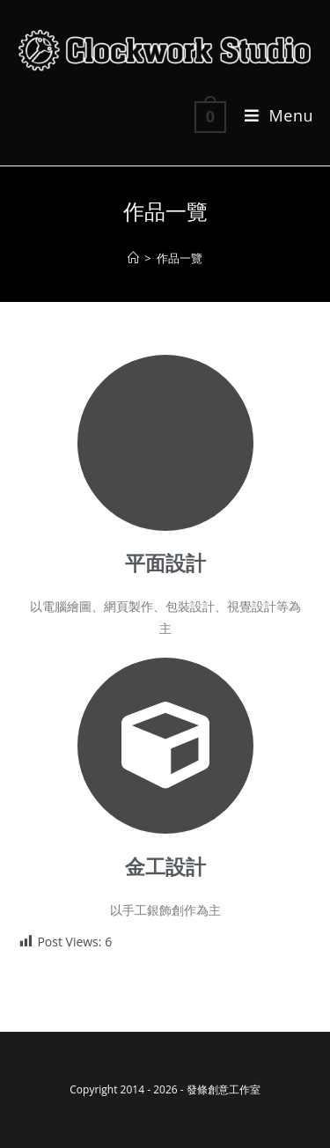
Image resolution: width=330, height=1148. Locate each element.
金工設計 (165, 867)
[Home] (133, 258)
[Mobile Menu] (272, 115)
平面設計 (165, 564)
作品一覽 (179, 258)
